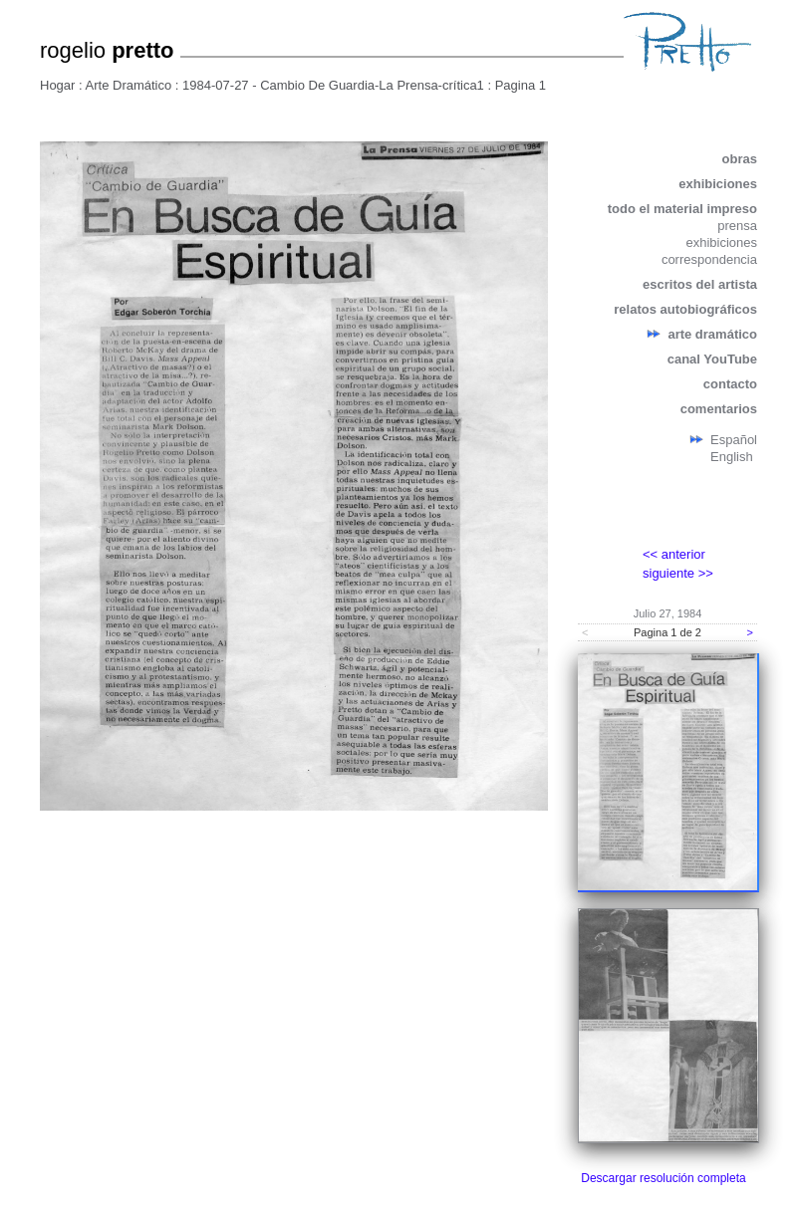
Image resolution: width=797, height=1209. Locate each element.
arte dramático (712, 334)
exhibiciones (717, 183)
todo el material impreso (682, 208)
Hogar (57, 85)
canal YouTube (712, 359)
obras (739, 158)
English (731, 456)
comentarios (718, 408)
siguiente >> (678, 573)
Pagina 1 (520, 85)
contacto (730, 383)
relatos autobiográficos (685, 309)
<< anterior (674, 554)
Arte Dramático (129, 85)
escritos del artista (700, 284)
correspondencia (709, 259)
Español (733, 439)
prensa (737, 225)
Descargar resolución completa (663, 1178)
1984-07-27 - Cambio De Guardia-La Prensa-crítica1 (333, 85)
